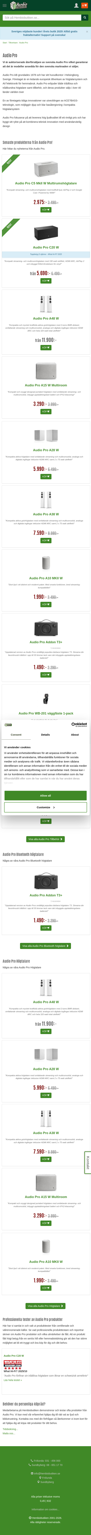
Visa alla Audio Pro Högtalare (45, 1306)
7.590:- (40, 533)
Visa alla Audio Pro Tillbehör (46, 839)
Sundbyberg (45, 1482)
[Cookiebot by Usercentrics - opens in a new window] (71, 724)
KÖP (45, 210)
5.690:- (44, 273)
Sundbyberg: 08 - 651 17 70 (45, 1465)
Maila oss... (9, 1433)
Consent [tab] (16, 734)
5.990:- (40, 469)
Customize (45, 807)
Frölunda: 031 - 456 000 (45, 1460)
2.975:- (40, 202)
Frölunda (45, 1477)
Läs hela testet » (13, 1380)
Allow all (45, 795)
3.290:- (40, 404)
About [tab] (75, 734)
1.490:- (40, 667)
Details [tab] (45, 734)
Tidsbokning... (10, 1429)
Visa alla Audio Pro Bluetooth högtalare (45, 946)
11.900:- (49, 340)
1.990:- (40, 597)
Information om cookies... (45, 1509)
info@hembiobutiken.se (45, 1473)
